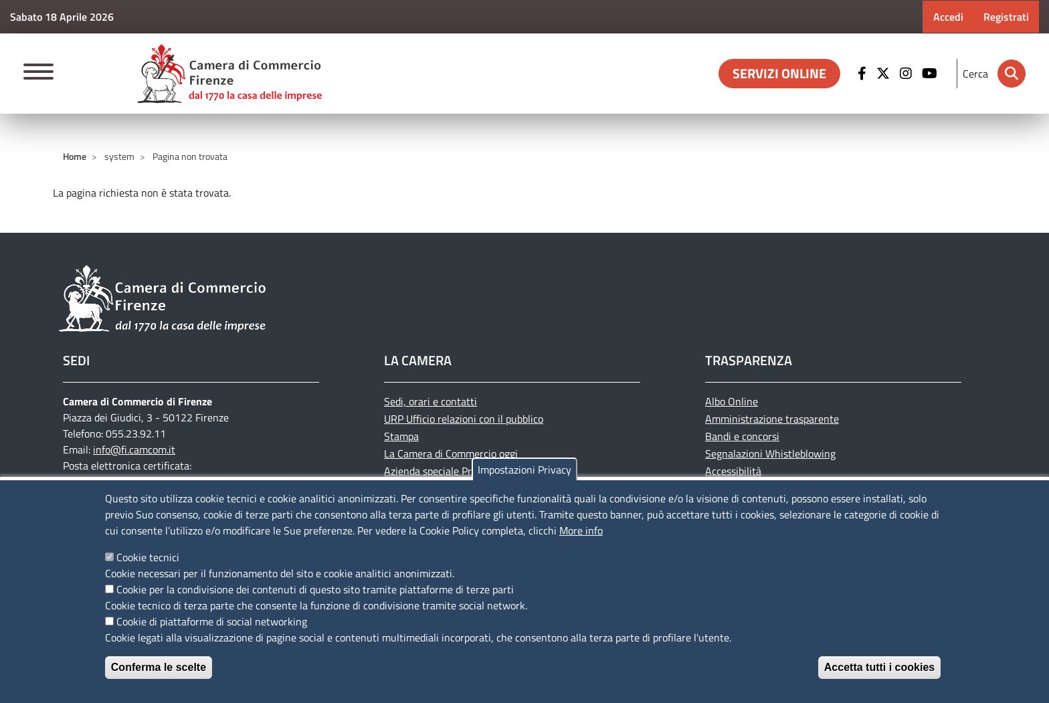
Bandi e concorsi (742, 436)
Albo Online (731, 401)
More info (581, 530)
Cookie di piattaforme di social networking (211, 621)
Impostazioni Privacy (524, 470)
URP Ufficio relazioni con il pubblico (463, 419)
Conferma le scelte (158, 667)
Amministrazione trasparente (772, 419)
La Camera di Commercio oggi (451, 453)
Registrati (1006, 17)
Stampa (401, 436)
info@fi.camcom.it (134, 449)
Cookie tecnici (147, 557)
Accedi (948, 17)
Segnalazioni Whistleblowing (770, 453)
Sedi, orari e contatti (430, 401)
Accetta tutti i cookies (879, 667)
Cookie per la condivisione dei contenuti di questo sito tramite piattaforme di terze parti (315, 589)
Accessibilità (733, 471)
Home (74, 156)
